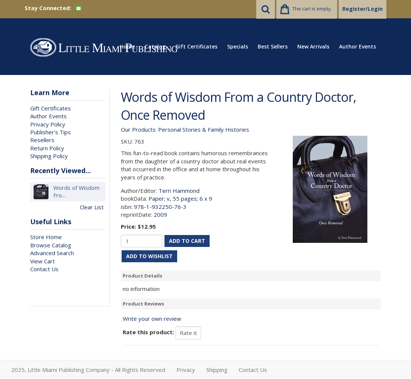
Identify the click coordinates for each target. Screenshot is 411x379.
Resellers (42, 140)
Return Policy (47, 148)
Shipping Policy (49, 156)
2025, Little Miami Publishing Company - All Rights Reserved (88, 369)
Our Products (138, 129)
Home (127, 46)
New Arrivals (313, 46)
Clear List (92, 207)
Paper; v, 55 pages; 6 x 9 (180, 198)
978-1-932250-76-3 (160, 206)
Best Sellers (273, 46)
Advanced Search (52, 253)
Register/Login (362, 8)
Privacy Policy (47, 124)
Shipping (217, 369)
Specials (237, 46)
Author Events (357, 46)
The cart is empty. (312, 8)
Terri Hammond (179, 190)
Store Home (46, 237)
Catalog (155, 46)
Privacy (185, 369)
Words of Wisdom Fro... (76, 191)
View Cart (42, 261)
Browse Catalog (50, 245)
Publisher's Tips (50, 132)
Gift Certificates (196, 46)
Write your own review (152, 318)
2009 (160, 214)
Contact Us (44, 269)
